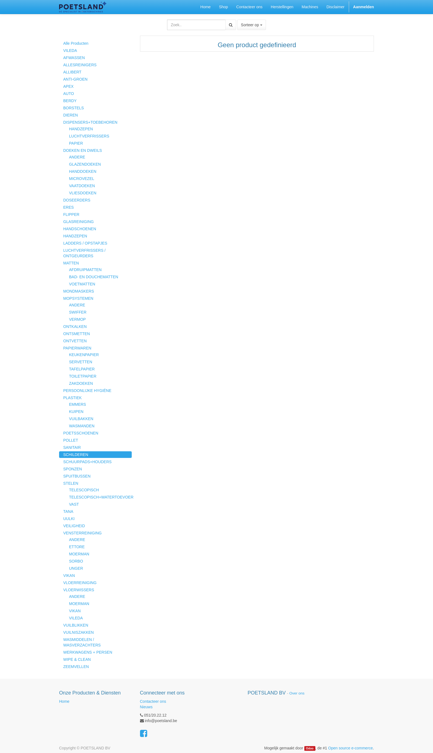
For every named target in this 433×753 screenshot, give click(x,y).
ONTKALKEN (75, 326)
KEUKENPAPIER (84, 354)
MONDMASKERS (78, 291)
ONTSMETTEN (76, 334)
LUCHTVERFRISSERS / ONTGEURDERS (84, 253)
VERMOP (77, 319)
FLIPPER (71, 214)
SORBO (76, 561)
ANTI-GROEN (75, 79)
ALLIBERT (72, 72)
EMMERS (77, 404)
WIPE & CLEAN (77, 659)
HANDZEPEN (81, 129)
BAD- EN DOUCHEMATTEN (93, 277)
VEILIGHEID (74, 526)
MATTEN (71, 263)
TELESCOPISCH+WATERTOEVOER (100, 497)
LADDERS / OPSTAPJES (85, 243)
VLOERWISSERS (78, 590)
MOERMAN (79, 554)
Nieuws (146, 707)
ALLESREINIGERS (80, 65)
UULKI (69, 518)
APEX (68, 86)
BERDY (69, 101)
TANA (68, 511)
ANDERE (77, 157)
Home (64, 701)
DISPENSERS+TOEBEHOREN (90, 122)
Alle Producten (75, 43)
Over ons (297, 693)
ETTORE (77, 547)
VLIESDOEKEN (82, 193)
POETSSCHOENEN (80, 433)
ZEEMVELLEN (76, 666)
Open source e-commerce (350, 748)
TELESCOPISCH (84, 490)
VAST (74, 504)
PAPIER (76, 143)
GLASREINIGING (78, 221)
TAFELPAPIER (82, 369)
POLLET (70, 440)
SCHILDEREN (75, 454)
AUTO (68, 93)
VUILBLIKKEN (75, 625)
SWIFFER (77, 312)
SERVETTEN (80, 362)
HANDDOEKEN (82, 171)
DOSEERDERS (76, 200)
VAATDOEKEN (82, 186)
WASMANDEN (81, 426)
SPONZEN (72, 469)
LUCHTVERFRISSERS (89, 136)
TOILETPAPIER (82, 376)
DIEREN (70, 115)
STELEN (70, 483)
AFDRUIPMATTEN (85, 269)
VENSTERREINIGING (82, 533)
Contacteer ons (153, 701)
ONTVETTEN (75, 341)
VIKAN (69, 575)
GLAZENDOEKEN (85, 164)
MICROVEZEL (81, 178)
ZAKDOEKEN (81, 383)
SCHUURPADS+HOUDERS (87, 462)
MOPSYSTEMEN (78, 298)
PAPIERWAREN (77, 348)
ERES (68, 207)
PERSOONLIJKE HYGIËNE (87, 390)
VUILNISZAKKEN (78, 632)
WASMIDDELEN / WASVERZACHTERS (82, 642)
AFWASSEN (74, 57)
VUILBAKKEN (81, 419)
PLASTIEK (72, 398)
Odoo (309, 748)
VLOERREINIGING (80, 582)
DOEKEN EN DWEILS (82, 150)
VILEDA (70, 50)
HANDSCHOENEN (79, 229)
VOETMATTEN (82, 284)
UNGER (76, 568)
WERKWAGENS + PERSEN (87, 652)
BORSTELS (73, 108)
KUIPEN (76, 411)
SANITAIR (72, 447)
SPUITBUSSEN (77, 476)
